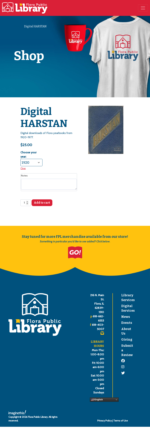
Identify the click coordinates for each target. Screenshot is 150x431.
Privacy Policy (104, 420)
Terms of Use (120, 420)
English (97, 399)
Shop (17, 26)
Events (126, 323)
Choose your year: (28, 154)
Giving (126, 339)
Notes (24, 175)
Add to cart (42, 202)
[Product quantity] (25, 202)
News (125, 317)
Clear (23, 168)
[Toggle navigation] (143, 7)
